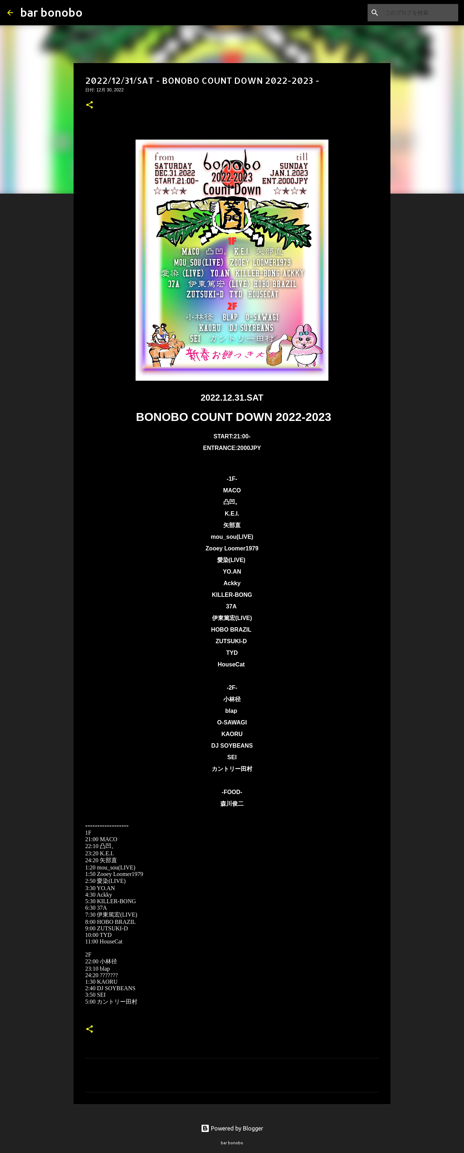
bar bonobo (51, 12)
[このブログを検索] (420, 12)
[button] (89, 105)
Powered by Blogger (232, 1128)
